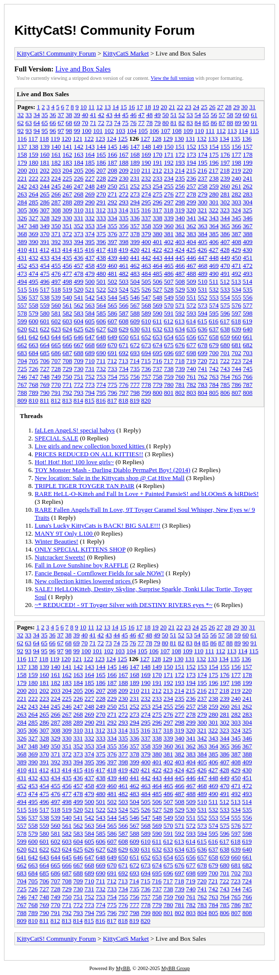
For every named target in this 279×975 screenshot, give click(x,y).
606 (101, 321)
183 (67, 162)
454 (45, 265)
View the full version (172, 78)
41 (93, 115)
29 (236, 107)
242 (22, 186)
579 (34, 313)
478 (79, 273)
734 (124, 368)
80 (166, 122)
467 (191, 265)
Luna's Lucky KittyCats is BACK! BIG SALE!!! (98, 525)
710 (90, 361)
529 (180, 289)
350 (56, 226)
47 (141, 115)
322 (214, 210)
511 (214, 281)
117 (33, 138)
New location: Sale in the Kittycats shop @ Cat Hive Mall (109, 478)
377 (124, 234)
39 (77, 115)
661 (248, 337)
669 (101, 345)
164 (90, 154)
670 (112, 345)
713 (123, 361)
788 (22, 392)
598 (248, 313)
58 (230, 115)
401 (158, 241)
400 (146, 241)
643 (45, 337)
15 (123, 107)
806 (225, 392)
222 (34, 178)
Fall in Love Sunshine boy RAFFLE (81, 565)
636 (203, 329)
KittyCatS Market (126, 53)
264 (34, 194)
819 (135, 400)
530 (191, 289)
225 (67, 178)
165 (101, 154)
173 (191, 154)
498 (67, 281)
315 (135, 210)
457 (79, 265)
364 (214, 226)
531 (203, 289)
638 (225, 329)
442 (146, 257)
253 (146, 186)
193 (180, 162)
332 (90, 218)
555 (236, 297)
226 (79, 178)
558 (34, 305)
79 (157, 122)
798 (135, 392)
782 (191, 384)
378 (135, 234)
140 (56, 146)
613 (180, 321)
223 (45, 178)
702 (236, 353)
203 (56, 170)
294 (135, 202)
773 (90, 384)
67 (60, 122)
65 (45, 122)
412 (45, 249)
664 (45, 345)
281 (225, 194)
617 (225, 321)
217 (214, 170)
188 (124, 162)
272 (124, 194)
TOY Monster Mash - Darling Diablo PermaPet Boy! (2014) (112, 470)
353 (90, 226)
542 (90, 297)
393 (67, 241)
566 (124, 305)
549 (169, 297)
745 (248, 368)
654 (169, 337)
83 (189, 122)
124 (111, 138)
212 (158, 170)
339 (169, 218)
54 (198, 115)
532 (214, 289)
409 (248, 241)
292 (112, 202)
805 (214, 392)
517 (45, 289)
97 (60, 130)
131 (190, 138)
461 (124, 265)
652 (146, 337)
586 (112, 313)
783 (203, 384)
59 (238, 115)
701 (225, 353)
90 (246, 122)
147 (135, 146)
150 (169, 146)
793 (79, 392)
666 (67, 345)
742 (214, 368)
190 (146, 162)
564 (101, 305)
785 (225, 384)
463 (146, 265)
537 (34, 297)
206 (90, 170)
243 (34, 186)
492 (236, 273)
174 (203, 154)
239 (225, 178)
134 (224, 138)
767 (22, 384)
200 (22, 170)
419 (123, 249)
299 (191, 202)
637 (214, 329)
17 (139, 107)
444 (169, 257)
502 (112, 281)
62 (20, 122)
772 (79, 384)
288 (67, 202)
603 (67, 321)
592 (180, 313)
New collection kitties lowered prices (83, 581)
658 (214, 337)
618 (236, 321)
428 (225, 249)
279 (203, 194)
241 (248, 178)
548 (158, 297)
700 (214, 353)
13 (107, 107)
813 (67, 400)
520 (79, 289)
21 (171, 107)
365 (225, 226)
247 (79, 186)
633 (169, 329)
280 (214, 194)
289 (79, 202)
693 (135, 353)
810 (34, 400)
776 (124, 384)
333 (101, 218)
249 (101, 186)
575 (225, 305)
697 (180, 353)
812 (56, 400)
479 (90, 273)
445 (180, 257)
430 (248, 249)
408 (236, 241)
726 (34, 368)
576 (236, 305)
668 (90, 345)
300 (203, 202)
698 (191, 353)
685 (45, 353)
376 (112, 234)
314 (123, 210)
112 (221, 130)
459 (101, 265)
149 (158, 146)
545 (124, 297)
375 (101, 234)
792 (67, 392)
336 (135, 218)
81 (173, 122)
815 (90, 400)
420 (135, 249)
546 (135, 297)
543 (101, 297)
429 (236, 249)
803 (191, 392)
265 (45, 194)
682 (248, 345)
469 (214, 265)
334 (112, 218)
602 (56, 321)
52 (181, 115)
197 (225, 162)
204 (67, 170)
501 (101, 281)
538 (45, 297)
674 (158, 345)
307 (45, 210)
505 (146, 281)
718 (180, 361)
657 (203, 337)
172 (180, 154)
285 (34, 202)
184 (79, 162)
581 (56, 313)
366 (236, 226)
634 (180, 329)
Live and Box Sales (83, 69)
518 (56, 289)
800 (158, 392)
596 (225, 313)
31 (252, 107)
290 (90, 202)
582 (67, 313)
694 (146, 353)
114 (243, 130)
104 (132, 130)
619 (248, 321)
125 (123, 138)
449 (225, 257)
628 (112, 329)
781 (180, 384)
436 (79, 257)
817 (112, 400)
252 (135, 186)
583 (79, 313)
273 (135, 194)
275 (158, 194)
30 (244, 107)
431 (22, 257)
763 (214, 376)
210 (135, 170)
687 (67, 353)
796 (112, 392)
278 (191, 194)
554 (225, 297)
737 (158, 368)
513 (236, 281)
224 (56, 178)
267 (67, 194)
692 (124, 353)
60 (246, 115)
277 (180, 194)
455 (56, 265)
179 (22, 162)
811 (45, 400)
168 (135, 154)
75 (125, 122)
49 (157, 115)
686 (56, 353)
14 (115, 107)
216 (203, 170)
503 (124, 281)
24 (196, 107)
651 (135, 337)
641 (22, 337)
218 (225, 170)
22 (180, 107)
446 (191, 257)
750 (67, 376)
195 (203, 162)
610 (146, 321)
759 (169, 376)
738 (169, 368)
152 (191, 146)
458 (90, 265)
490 (214, 273)
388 (248, 234)
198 (236, 162)
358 (146, 226)
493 (248, 273)
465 (169, 265)
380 (158, 234)
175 (214, 154)
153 (203, 146)
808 (248, 392)
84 (198, 122)
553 (214, 297)
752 (90, 376)
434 (56, 257)
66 (53, 122)
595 (214, 313)
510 (203, 281)
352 (79, 226)
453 (34, 265)
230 (124, 178)
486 (169, 273)
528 (169, 289)
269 (90, 194)
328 (45, 218)
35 (45, 115)
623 (56, 329)
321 (203, 210)
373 (79, 234)
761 (191, 376)
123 (100, 138)
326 (22, 218)
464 (158, 265)
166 (112, 154)
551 (191, 297)
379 (146, 234)
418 (112, 249)
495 (34, 281)
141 (67, 146)
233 (158, 178)
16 (131, 107)
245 (56, 186)
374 (90, 234)
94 (37, 130)
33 (28, 115)
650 (124, 337)
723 (236, 361)
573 (203, 305)
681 (236, 345)
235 (180, 178)
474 (34, 273)
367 (248, 226)
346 (248, 218)
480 (101, 273)
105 (143, 130)
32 (20, 115)
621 (34, 329)
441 (135, 257)
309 (67, 210)
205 (79, 170)
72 (101, 122)
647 (90, 337)
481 (112, 273)
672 (135, 345)
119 (55, 138)
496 (45, 281)
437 (90, 257)
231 (135, 178)
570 (169, 305)
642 (34, 337)
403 (180, 241)
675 (169, 345)
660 (236, 337)
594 (203, 313)
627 (101, 329)
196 (214, 162)
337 (146, 218)
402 (169, 241)
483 (135, 273)
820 (146, 400)
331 (79, 218)
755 (124, 376)
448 (214, 257)
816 (101, 400)
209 (124, 170)
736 (146, 368)
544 (112, 297)
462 (135, 265)
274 (146, 194)
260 (225, 186)
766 (248, 376)
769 (45, 384)
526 (146, 289)
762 (203, 376)
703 (248, 353)
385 (214, 234)
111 (210, 130)
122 (89, 138)
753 (101, 376)
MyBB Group (175, 968)
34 (37, 115)
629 (124, 329)
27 (220, 107)
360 (169, 226)
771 (67, 384)
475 (45, 273)
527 (158, 289)
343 (214, 218)
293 (124, 202)
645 (67, 337)
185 (90, 162)
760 (180, 376)
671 (124, 345)
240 (236, 178)
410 (22, 249)
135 (235, 138)
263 (22, 194)
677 (191, 345)
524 (124, 289)
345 (236, 218)
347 (22, 226)
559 (45, 305)
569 (158, 305)
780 (169, 384)
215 (191, 170)
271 (112, 194)
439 (112, 257)
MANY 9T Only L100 (64, 533)
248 (90, 186)
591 (169, 313)
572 (191, 305)
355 (112, 226)
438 (101, 257)
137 (22, 146)
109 (188, 130)
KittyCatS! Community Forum (104, 30)
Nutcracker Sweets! (60, 557)
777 (135, 384)
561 (67, 305)
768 (34, 384)
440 (124, 257)
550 (180, 297)
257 (191, 186)
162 (67, 154)
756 (135, 376)
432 (34, 257)
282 (236, 194)
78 (149, 122)
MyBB (123, 968)
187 (112, 162)
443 (158, 257)
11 (91, 107)
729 (67, 368)
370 (45, 234)
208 (112, 170)
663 (34, 345)
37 (60, 115)
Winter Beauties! (56, 541)
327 (34, 218)
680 (225, 345)
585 (101, 313)
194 (191, 162)
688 (79, 353)
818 (123, 400)
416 (90, 249)
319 (180, 210)
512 (225, 281)
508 (180, 281)
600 (34, 321)
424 (180, 249)
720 (203, 361)
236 (191, 178)
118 (44, 138)
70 (85, 122)
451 (248, 257)
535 (248, 289)
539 (56, 297)
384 (203, 234)
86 (214, 122)
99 (77, 130)
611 (157, 321)
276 (169, 194)
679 (214, 345)
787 (248, 384)
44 (117, 115)
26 (212, 107)
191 (158, 162)
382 (180, 234)
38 (69, 115)
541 (79, 297)
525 (135, 289)
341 (191, 218)
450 (236, 257)
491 (225, 273)
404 (191, 241)
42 (101, 115)
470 (225, 265)
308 (56, 210)
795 (101, 392)
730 (79, 368)
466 (180, 265)
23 (188, 107)
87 (222, 122)
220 (248, 170)
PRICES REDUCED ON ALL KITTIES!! (89, 454)
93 (28, 130)
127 (145, 138)
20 (164, 107)
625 (79, 329)
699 (203, 353)
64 (37, 122)
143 (90, 146)
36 (53, 115)
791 (56, 392)
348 (34, 226)
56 (214, 115)
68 (69, 122)
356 (124, 226)
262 (248, 186)
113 (232, 130)
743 (225, 368)
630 (135, 329)
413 (56, 249)
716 (158, 361)
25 (204, 107)
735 (135, 368)
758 (158, 376)
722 (225, 361)
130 (179, 138)
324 (236, 210)
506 (158, 281)
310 (79, 210)
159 (34, 154)
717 (168, 361)
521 (90, 289)
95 (45, 130)
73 (109, 122)
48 (149, 115)
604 (79, 321)
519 (67, 289)
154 (214, 146)
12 (99, 107)
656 (191, 337)
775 (112, 384)
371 (56, 234)
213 (168, 170)
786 (236, 384)
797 (124, 392)
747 (34, 376)
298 (180, 202)
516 (34, 289)
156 (236, 146)
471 (236, 265)
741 (203, 368)
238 (214, 178)
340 (180, 218)
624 (67, 329)
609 (135, 321)
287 (56, 202)
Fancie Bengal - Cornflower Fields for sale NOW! (99, 573)
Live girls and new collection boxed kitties (90, 446)
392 (56, 241)
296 (158, 202)
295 (146, 202)
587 (124, 313)
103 (120, 130)
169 (146, 154)
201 (34, 170)
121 (78, 138)
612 (168, 321)
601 (45, 321)
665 (56, 345)
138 (34, 146)
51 (173, 115)
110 (199, 130)
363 (203, 226)
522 (101, 289)
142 (79, 146)
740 (191, 368)
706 (45, 361)
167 (124, 154)
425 (191, 249)
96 (53, 130)
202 (45, 170)
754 (112, 376)
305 (22, 210)
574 (214, 305)
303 (236, 202)
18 (148, 107)
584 (90, 313)
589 (146, 313)
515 (22, 289)
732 (101, 368)
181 (45, 162)
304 (248, 202)
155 (225, 146)
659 (225, 337)
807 (236, 392)
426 (203, 249)
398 (124, 241)
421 (146, 249)
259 (214, 186)
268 (79, 194)
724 (248, 361)
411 (33, 249)
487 (180, 273)
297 (169, 202)
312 (101, 210)
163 (79, 154)
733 (112, 368)
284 (22, 202)
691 (112, 353)
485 (158, 273)
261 (236, 186)
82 (181, 122)
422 (158, 249)
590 (158, 313)
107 (165, 130)
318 (168, 210)
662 (22, 345)
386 (225, 234)
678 (203, 345)
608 (124, 321)
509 (191, 281)
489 (203, 273)
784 (214, 384)
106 (155, 130)
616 (214, 321)
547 (146, 297)
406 (214, 241)
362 (191, 226)
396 (101, 241)
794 (90, 392)
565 (112, 305)
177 (236, 154)
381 (169, 234)
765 (236, 376)
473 (22, 273)
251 (124, 186)
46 (133, 115)
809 (22, 400)
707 (56, 361)
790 (45, 392)
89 (238, 122)
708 (67, 361)
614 (191, 321)
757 (146, 376)
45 (125, 115)
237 (203, 178)
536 (22, 297)
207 (101, 170)
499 (79, 281)
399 (135, 241)
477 (67, 273)
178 (248, 154)
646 (79, 337)
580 (45, 313)
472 (248, 265)
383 (191, 234)
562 (79, 305)
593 (191, 313)
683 (22, 353)
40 (85, 115)
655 (180, 337)
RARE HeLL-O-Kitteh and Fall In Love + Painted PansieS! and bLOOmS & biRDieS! (147, 493)
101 (98, 130)
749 (56, 376)
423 (168, 249)
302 (225, 202)
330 (67, 218)
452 (22, 265)
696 (169, 353)
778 (146, 384)
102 (109, 130)
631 (146, 329)
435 (67, 257)
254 (158, 186)
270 (101, 194)
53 (189, 115)
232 (146, 178)
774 (101, 384)
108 (177, 130)
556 (248, 297)
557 (22, 305)
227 (90, 178)
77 (141, 122)
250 (112, 186)
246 (67, 186)
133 (213, 138)
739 (180, 368)
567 (135, 305)
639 (236, 329)
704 (22, 361)
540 (67, 297)
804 (203, 392)
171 (169, 154)
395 (90, 241)
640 (248, 329)
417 (101, 249)
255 (169, 186)
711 (101, 361)
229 (112, 178)
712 (112, 361)
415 (78, 249)
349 (45, 226)
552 (203, 297)
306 (34, 210)
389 (22, 241)
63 (28, 122)
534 (236, 289)
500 (90, 281)
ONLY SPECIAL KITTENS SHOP (80, 549)
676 (180, 345)
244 (45, 186)
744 (236, 368)
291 (101, 202)
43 (109, 115)
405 (203, 241)
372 (67, 234)
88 (230, 122)
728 (56, 368)
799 (146, 392)
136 (247, 138)
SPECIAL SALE (56, 438)
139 (45, 146)
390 (34, 241)
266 (56, 194)
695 (158, 353)
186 (101, 162)
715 (146, 361)
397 (112, 241)
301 (214, 202)
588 (135, 313)
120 (66, 138)
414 (67, 249)
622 (45, 329)
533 (225, 289)
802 (180, 392)
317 (158, 210)
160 (45, 154)
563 (90, 305)
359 (158, 226)
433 (45, 257)
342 (203, 218)
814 (78, 400)
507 (169, 281)
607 (112, 321)
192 (169, 162)
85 (206, 122)
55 (206, 115)
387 (236, 234)
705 (34, 361)
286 (45, 202)
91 (254, 122)
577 (248, 305)
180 (34, 162)
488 (191, 273)
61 (254, 115)
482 (124, 273)
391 (45, 241)
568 (146, 305)
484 (146, 273)
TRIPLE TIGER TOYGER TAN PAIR (84, 485)
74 (117, 122)
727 (45, 368)
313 (112, 210)
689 (90, 353)
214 (180, 170)
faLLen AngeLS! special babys (74, 430)
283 (248, 194)
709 (79, 361)
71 (93, 122)
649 (112, 337)
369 (34, 234)
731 (90, 368)
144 (101, 146)
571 (180, 305)
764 (225, 376)
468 (203, 265)
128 (157, 138)
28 (228, 107)
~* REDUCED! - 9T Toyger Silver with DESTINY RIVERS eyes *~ (124, 605)
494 (22, 281)
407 (225, 241)
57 (222, 115)
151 (180, 146)
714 (135, 361)
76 (133, 122)
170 (158, 154)
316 (146, 210)
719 (191, 361)
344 (225, 218)
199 (248, 162)
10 (83, 107)
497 (56, 281)
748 (45, 376)
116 (22, 138)
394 (79, 241)
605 (90, 321)
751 (79, 376)
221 (22, 178)
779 (158, 384)
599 (22, 321)
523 (112, 289)
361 (180, 226)
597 (236, 313)
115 (254, 130)
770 (56, 384)
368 (22, 234)
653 (158, 337)
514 (248, 281)
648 (101, 337)
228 (101, 178)
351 (67, 226)
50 (166, 115)
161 (56, 154)
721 (214, 361)
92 (20, 130)
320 (191, 210)
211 (146, 170)
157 (248, 146)
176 (225, 154)
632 (158, 329)
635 (191, 329)
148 (146, 146)
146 (124, 146)
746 (22, 376)
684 (34, 353)
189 (135, 162)
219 (236, 170)
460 (112, 265)
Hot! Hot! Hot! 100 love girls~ (74, 462)
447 (203, 257)
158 (22, 154)
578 (22, 313)
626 (90, 329)
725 (22, 368)
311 (90, 210)
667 (79, 345)
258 (203, 186)
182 (56, 162)
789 (34, 392)
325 (248, 210)
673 (146, 345)
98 (69, 130)
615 (203, 321)
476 (56, 273)
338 (158, 218)
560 (56, 305)
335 (124, 218)
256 (180, 186)
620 (22, 329)
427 (214, 249)
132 (202, 138)
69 (77, 122)
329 (56, 218)
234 (169, 178)
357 (135, 226)
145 (112, 146)
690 (101, 353)
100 (87, 130)
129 (168, 138)
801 (169, 392)
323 (225, 210)
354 (101, 226)
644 (56, 337)
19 (156, 107)
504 (135, 281)
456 (67, 265)
